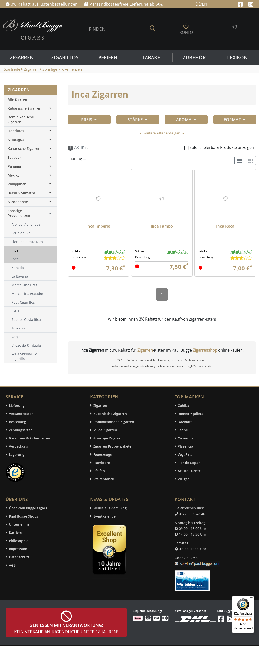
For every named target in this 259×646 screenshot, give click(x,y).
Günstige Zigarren (108, 438)
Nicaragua (30, 139)
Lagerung (16, 454)
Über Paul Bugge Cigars (28, 508)
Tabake (151, 58)
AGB (12, 565)
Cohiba (183, 405)
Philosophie (18, 540)
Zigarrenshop (205, 350)
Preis (89, 119)
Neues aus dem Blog (110, 508)
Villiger (183, 479)
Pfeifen (107, 58)
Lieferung (16, 405)
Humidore (101, 462)
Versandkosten (21, 413)
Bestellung (17, 422)
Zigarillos (64, 58)
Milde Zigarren (105, 430)
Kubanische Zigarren (30, 108)
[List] (239, 160)
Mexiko (30, 175)
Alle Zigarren (18, 99)
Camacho (185, 438)
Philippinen (30, 184)
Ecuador (30, 157)
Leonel (183, 430)
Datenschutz (19, 557)
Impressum (18, 549)
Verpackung (18, 446)
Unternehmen (20, 524)
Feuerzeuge (102, 454)
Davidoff (185, 422)
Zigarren (22, 58)
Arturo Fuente (189, 471)
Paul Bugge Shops (23, 516)
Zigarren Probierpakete (112, 446)
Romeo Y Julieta (190, 413)
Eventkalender (105, 516)
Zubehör (194, 58)
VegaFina (185, 454)
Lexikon (237, 58)
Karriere (15, 532)
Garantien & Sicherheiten (29, 438)
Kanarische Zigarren (30, 148)
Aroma (186, 119)
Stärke (137, 119)
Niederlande (30, 202)
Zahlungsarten (21, 430)
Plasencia (185, 446)
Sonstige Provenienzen (19, 213)
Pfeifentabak (103, 479)
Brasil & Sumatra (30, 193)
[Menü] (251, 599)
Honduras (30, 130)
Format (235, 119)
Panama (30, 166)
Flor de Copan (189, 462)
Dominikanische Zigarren (30, 119)
